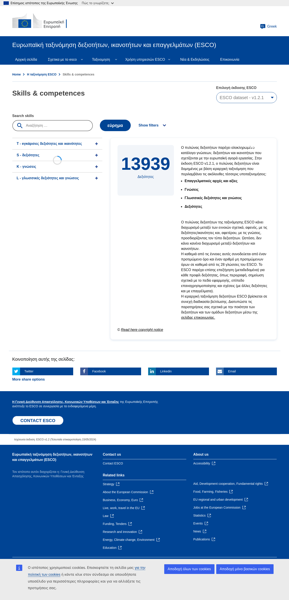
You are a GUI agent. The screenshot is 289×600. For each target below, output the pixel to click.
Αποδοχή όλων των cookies (189, 569)
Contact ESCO (113, 463)
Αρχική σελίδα (26, 59)
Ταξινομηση (101, 59)
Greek (268, 26)
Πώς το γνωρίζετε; (98, 3)
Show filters (149, 125)
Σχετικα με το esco (62, 59)
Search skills (23, 116)
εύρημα (115, 125)
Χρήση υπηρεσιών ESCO (145, 59)
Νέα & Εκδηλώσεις (194, 59)
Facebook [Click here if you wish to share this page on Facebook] (99, 371)
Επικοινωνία (229, 59)
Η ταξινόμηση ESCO (41, 74)
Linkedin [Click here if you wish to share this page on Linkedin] (166, 371)
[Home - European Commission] (44, 21)
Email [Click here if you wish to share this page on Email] (232, 371)
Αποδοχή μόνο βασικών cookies (245, 569)
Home (16, 74)
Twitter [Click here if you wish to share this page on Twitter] (29, 371)
